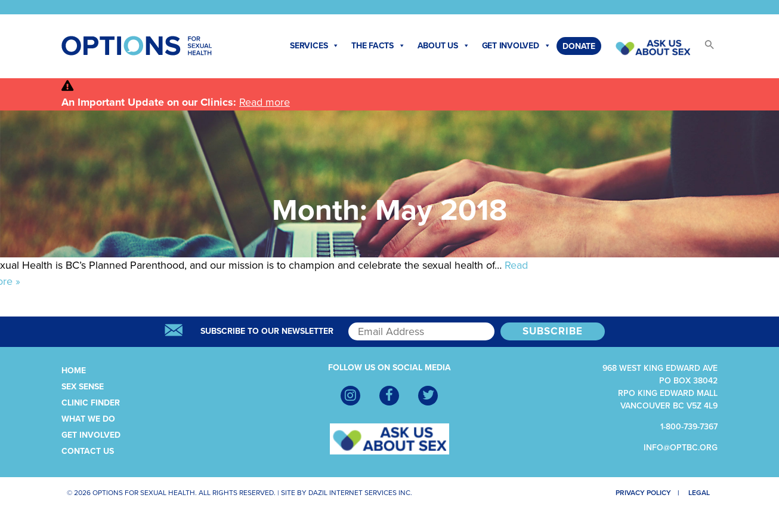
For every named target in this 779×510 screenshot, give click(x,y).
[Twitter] (428, 395)
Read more (264, 102)
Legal (701, 493)
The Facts (378, 46)
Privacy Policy (639, 493)
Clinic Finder (90, 403)
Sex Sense (82, 387)
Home (73, 370)
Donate (578, 46)
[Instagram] (350, 395)
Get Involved (516, 46)
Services (314, 46)
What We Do (88, 419)
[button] (704, 48)
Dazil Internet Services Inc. (360, 493)
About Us (444, 46)
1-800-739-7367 (689, 427)
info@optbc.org (681, 448)
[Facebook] (389, 395)
